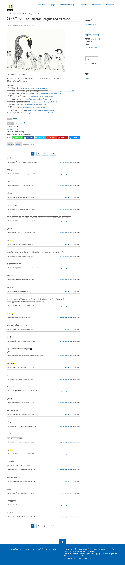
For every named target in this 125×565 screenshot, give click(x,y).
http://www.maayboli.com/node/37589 (35, 88)
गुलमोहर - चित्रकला (12, 129)
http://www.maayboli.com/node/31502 (45, 102)
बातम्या (48, 549)
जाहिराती (40, 549)
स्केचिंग (24, 123)
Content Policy (88, 558)
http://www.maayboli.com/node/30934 (35, 104)
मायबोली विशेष (96, 5)
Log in (12, 144)
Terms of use (68, 558)
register (24, 144)
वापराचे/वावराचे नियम (70, 551)
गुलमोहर (83, 5)
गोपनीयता (80, 551)
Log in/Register (91, 24)
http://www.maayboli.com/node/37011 (63, 91)
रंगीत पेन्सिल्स (18, 123)
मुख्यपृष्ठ (14, 14)
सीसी (54, 549)
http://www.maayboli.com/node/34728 (40, 96)
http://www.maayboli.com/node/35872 (50, 93)
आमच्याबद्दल (87, 551)
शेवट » (53, 154)
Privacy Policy (78, 558)
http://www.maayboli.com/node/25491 (40, 112)
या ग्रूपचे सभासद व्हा (91, 47)
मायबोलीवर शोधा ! (91, 78)
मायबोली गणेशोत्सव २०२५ (68, 5)
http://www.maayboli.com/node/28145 (34, 107)
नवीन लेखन (41, 5)
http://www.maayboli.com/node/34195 (39, 99)
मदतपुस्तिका (110, 5)
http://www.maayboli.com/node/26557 (42, 110)
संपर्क (93, 551)
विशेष (33, 549)
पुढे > (45, 154)
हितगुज (53, 5)
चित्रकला (15, 119)
